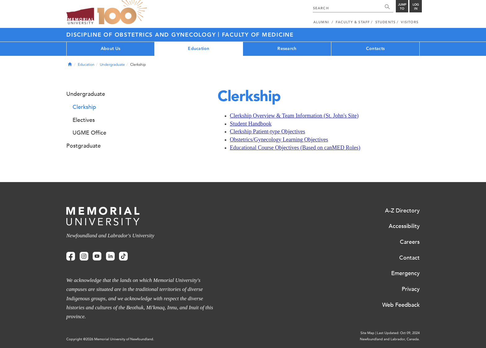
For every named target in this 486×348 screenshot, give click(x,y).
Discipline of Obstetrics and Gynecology (142, 34)
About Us (110, 48)
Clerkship (84, 107)
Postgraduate (83, 145)
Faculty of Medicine (258, 34)
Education (199, 48)
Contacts (375, 48)
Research (286, 48)
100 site (122, 12)
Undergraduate (112, 64)
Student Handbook (251, 124)
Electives (84, 120)
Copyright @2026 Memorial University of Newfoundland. (110, 339)
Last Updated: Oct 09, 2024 (398, 333)
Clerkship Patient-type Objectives (267, 131)
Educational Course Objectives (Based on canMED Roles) (295, 148)
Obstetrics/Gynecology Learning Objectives (279, 139)
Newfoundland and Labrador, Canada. (390, 339)
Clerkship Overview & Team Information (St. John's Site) (294, 116)
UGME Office (89, 132)
